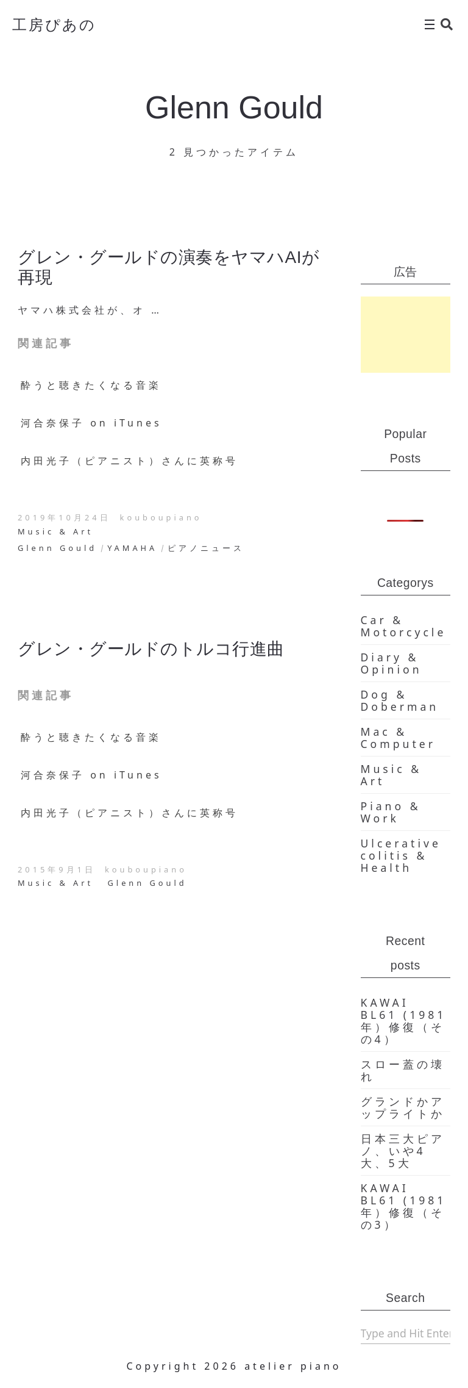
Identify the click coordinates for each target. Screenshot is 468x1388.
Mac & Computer (398, 737)
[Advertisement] (406, 335)
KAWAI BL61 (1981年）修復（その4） (404, 1020)
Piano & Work (391, 812)
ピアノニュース (206, 547)
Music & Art (55, 531)
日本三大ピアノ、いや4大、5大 (403, 1150)
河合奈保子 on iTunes (91, 423)
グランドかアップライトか (403, 1107)
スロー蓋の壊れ (403, 1070)
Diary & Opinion (391, 663)
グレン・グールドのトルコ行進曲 (151, 648)
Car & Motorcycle (404, 626)
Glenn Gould (57, 547)
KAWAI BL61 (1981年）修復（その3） (404, 1206)
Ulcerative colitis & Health (401, 855)
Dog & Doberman (400, 700)
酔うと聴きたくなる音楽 (91, 385)
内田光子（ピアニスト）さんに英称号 (129, 460)
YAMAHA (132, 547)
